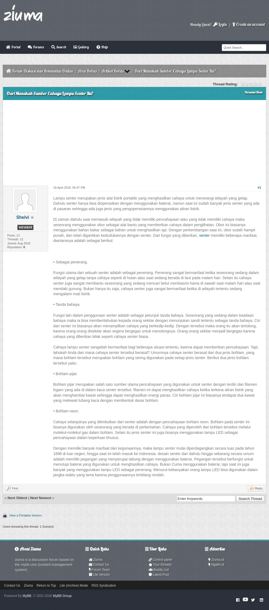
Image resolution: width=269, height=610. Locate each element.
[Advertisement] (134, 141)
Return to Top (46, 585)
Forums (36, 47)
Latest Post (159, 575)
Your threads (160, 565)
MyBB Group (62, 596)
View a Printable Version (25, 515)
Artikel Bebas (112, 71)
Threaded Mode (253, 92)
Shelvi (22, 217)
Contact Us (99, 565)
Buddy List (159, 570)
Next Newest (40, 498)
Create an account (248, 24)
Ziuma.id (216, 560)
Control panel (160, 560)
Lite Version (99, 575)
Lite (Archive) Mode (74, 585)
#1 (259, 187)
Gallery (81, 47)
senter (204, 235)
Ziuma (95, 560)
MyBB (27, 596)
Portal (13, 47)
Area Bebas (87, 71)
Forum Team (99, 570)
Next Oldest (17, 498)
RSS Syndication (104, 585)
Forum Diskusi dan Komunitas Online (42, 71)
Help (102, 47)
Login (220, 24)
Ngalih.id (216, 565)
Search (58, 47)
